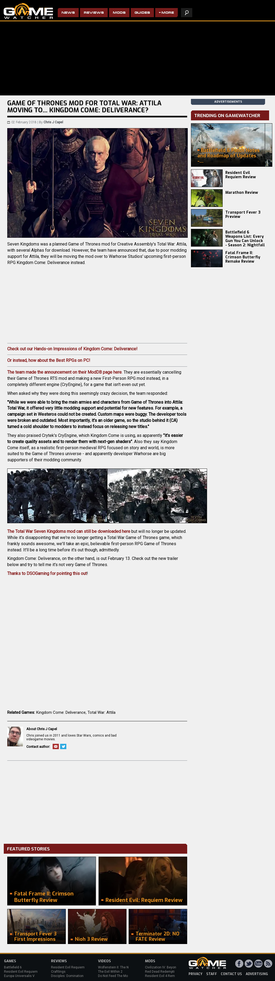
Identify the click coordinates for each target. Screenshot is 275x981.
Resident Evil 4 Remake (162, 976)
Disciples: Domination (67, 976)
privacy (195, 974)
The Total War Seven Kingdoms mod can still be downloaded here (68, 531)
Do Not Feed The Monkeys (117, 976)
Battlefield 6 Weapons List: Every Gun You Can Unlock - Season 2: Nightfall (245, 239)
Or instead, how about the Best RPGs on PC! (48, 360)
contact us (231, 974)
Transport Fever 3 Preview (242, 214)
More (167, 13)
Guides (142, 13)
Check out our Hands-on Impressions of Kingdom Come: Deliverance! (72, 348)
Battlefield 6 (13, 967)
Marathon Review (241, 192)
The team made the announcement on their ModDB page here (64, 372)
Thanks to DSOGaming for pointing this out (47, 573)
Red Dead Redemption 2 (163, 971)
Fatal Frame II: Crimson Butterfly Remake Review (242, 257)
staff (211, 974)
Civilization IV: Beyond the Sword (169, 967)
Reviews (94, 13)
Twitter (63, 746)
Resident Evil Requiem (21, 971)
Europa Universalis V (19, 976)
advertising (257, 974)
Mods (119, 13)
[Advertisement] (97, 800)
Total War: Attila (101, 712)
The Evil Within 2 (110, 971)
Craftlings (58, 971)
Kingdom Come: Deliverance (61, 712)
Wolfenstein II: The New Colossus (123, 967)
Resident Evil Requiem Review (240, 175)
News (68, 13)
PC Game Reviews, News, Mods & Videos (28, 11)
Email (56, 746)
